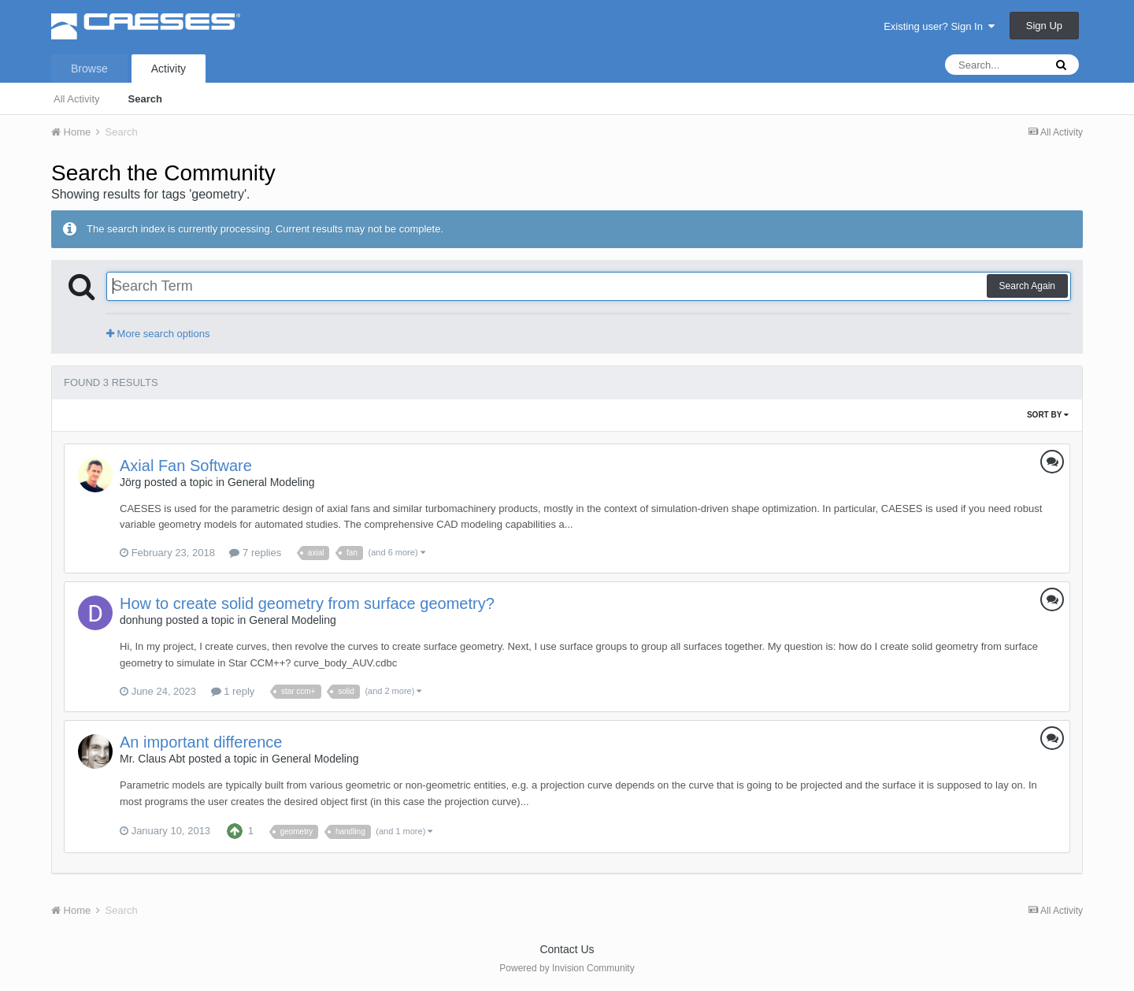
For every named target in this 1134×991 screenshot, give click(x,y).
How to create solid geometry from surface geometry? (307, 603)
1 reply (233, 691)
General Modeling (271, 482)
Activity (168, 68)
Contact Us (566, 949)
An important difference (201, 742)
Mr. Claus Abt (152, 758)
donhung (141, 620)
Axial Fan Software (186, 465)
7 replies (255, 553)
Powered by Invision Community (566, 968)
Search (145, 99)
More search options (157, 334)
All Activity (77, 99)
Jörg (130, 482)
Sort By (1048, 414)
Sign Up (1044, 26)
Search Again (1027, 285)
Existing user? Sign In (939, 26)
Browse (89, 68)
